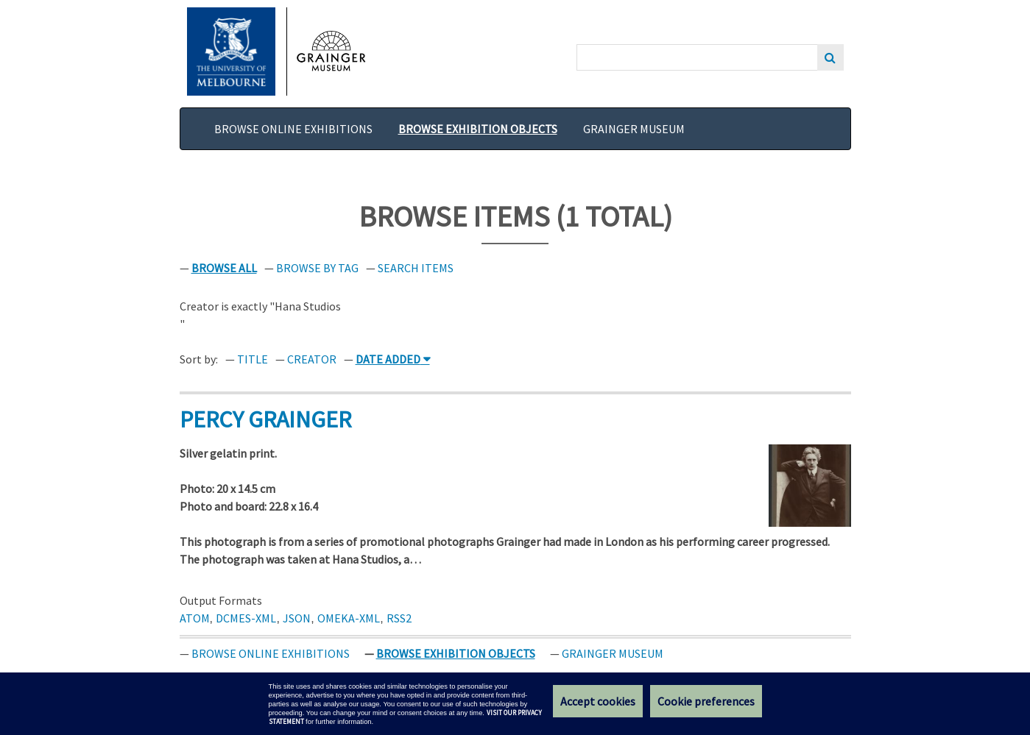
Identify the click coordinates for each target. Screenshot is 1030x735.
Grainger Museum (634, 128)
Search (830, 57)
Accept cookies (597, 701)
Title (252, 359)
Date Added (388, 359)
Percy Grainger (265, 419)
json (297, 618)
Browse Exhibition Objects (477, 128)
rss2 (399, 618)
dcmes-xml (246, 618)
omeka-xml (348, 618)
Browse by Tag (317, 267)
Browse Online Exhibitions (293, 128)
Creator (311, 359)
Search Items (416, 267)
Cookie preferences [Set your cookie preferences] (706, 701)
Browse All (224, 267)
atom (195, 618)
